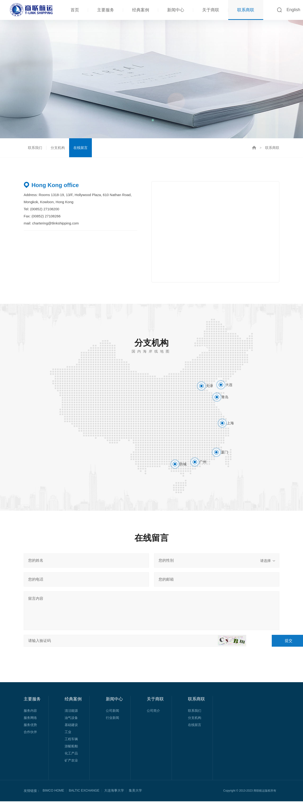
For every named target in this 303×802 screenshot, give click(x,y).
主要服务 (105, 10)
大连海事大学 (115, 791)
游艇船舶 (71, 747)
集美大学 (136, 791)
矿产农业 (71, 761)
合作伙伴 (30, 733)
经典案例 (140, 10)
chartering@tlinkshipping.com (55, 224)
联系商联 (245, 10)
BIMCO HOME (53, 791)
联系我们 (35, 148)
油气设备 (71, 718)
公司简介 (153, 711)
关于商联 (210, 10)
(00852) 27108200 (44, 210)
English (293, 10)
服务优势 (30, 725)
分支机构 (58, 148)
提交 (261, 641)
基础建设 (71, 725)
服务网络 (30, 718)
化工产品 (71, 754)
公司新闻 (112, 711)
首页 (74, 10)
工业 (68, 733)
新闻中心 (175, 10)
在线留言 (80, 148)
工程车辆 (71, 740)
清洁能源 (71, 711)
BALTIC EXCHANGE (84, 791)
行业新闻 (112, 718)
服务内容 (30, 711)
